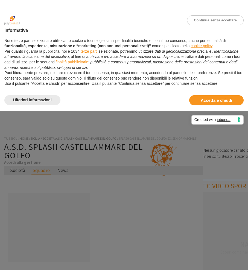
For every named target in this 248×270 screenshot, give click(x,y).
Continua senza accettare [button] (215, 20)
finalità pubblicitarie (72, 62)
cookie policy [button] (201, 46)
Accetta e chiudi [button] (216, 100)
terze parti (89, 51)
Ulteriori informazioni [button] (32, 100)
